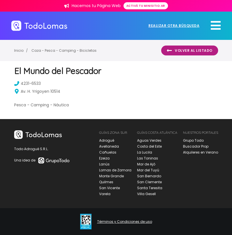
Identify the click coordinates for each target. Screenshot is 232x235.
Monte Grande (111, 176)
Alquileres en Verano (200, 152)
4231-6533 (28, 83)
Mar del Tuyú (148, 170)
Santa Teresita (149, 188)
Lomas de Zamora (115, 170)
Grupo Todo (193, 140)
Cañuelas (107, 152)
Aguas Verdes (149, 140)
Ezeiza (104, 158)
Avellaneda (109, 146)
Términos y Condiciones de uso (124, 221)
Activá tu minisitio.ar (145, 6)
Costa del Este (149, 146)
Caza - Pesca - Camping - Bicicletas (64, 50)
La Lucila (144, 152)
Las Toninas (147, 158)
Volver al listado (189, 50)
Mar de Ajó (146, 164)
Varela (104, 193)
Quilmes (106, 182)
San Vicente (109, 188)
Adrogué (106, 140)
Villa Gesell (146, 193)
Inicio (19, 50)
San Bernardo (149, 176)
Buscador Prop (195, 146)
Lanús (104, 164)
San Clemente (149, 182)
